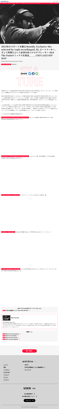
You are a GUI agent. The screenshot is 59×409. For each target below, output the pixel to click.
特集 (5, 367)
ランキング (6, 374)
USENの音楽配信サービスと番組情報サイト (35, 367)
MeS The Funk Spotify (11, 335)
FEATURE (5, 3)
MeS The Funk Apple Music (12, 334)
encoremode (7, 372)
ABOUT (26, 364)
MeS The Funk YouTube (11, 337)
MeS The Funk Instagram (12, 339)
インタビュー (7, 369)
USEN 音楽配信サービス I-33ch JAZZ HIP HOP (17, 310)
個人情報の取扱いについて (28, 396)
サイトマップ (28, 369)
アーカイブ (6, 379)
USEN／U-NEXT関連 (11, 3)
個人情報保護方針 (28, 393)
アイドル (6, 377)
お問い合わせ (28, 400)
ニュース (6, 364)
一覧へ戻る (28, 351)
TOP (1, 3)
